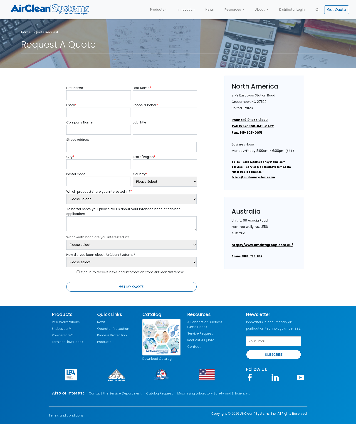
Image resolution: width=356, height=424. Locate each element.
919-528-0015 (247, 132)
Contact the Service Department (115, 393)
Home (26, 32)
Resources (233, 9)
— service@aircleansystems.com (261, 167)
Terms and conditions (66, 415)
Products (157, 9)
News (209, 9)
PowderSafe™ (62, 335)
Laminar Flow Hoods (67, 342)
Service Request (200, 333)
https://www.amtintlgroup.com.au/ (262, 245)
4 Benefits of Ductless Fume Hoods (204, 324)
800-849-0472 (253, 126)
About (260, 9)
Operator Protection (113, 328)
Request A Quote (200, 340)
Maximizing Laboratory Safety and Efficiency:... (213, 393)
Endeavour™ (61, 328)
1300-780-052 (247, 256)
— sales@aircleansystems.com (258, 162)
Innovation (186, 9)
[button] (336, 9)
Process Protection (112, 335)
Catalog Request (159, 393)
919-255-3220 (250, 120)
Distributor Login (292, 9)
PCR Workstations (66, 322)
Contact (194, 346)
